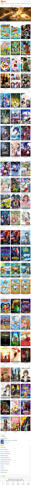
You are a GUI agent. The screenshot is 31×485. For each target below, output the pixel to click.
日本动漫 (12, 3)
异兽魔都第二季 (15, 193)
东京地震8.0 (5, 209)
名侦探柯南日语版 (25, 88)
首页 (2, 3)
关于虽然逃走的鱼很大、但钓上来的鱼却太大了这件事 (5, 193)
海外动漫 (22, 3)
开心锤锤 (5, 39)
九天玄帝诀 (5, 88)
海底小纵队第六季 (15, 294)
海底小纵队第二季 (5, 278)
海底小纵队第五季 (5, 294)
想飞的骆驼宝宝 (15, 330)
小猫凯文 (25, 245)
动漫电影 (28, 3)
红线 (25, 431)
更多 (29, 91)
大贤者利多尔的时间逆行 (15, 176)
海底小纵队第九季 (25, 261)
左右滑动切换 (3, 436)
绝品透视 (25, 124)
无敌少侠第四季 (15, 261)
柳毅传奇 (15, 108)
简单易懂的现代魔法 (25, 193)
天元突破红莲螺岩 (15, 209)
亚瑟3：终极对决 (15, 346)
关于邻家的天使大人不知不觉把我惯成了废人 (15, 88)
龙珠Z (26, 56)
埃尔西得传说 (15, 363)
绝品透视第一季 (15, 124)
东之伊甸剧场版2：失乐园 (5, 399)
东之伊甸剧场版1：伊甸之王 (15, 382)
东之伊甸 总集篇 (26, 382)
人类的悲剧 (5, 363)
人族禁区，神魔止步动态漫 (25, 72)
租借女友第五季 (25, 209)
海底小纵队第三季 (15, 278)
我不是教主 (26, 157)
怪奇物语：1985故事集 (5, 261)
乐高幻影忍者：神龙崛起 (15, 314)
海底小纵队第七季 (25, 294)
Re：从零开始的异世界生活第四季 (5, 176)
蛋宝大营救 (5, 330)
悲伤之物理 (26, 363)
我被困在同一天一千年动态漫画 (5, 157)
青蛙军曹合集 (15, 56)
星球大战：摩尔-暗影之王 (5, 245)
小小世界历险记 (5, 314)
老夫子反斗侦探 (15, 415)
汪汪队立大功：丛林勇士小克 (5, 382)
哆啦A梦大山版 (5, 72)
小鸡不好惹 (15, 39)
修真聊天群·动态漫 (5, 108)
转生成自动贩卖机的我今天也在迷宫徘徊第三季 (25, 176)
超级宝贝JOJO (5, 56)
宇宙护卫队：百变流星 (26, 399)
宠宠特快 (25, 415)
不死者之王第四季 (25, 39)
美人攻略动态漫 (15, 157)
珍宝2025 (25, 314)
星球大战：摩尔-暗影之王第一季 (15, 245)
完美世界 (5, 124)
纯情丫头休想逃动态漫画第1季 (15, 72)
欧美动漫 (17, 3)
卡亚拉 (5, 431)
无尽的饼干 (15, 431)
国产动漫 (6, 3)
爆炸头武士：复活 (15, 399)
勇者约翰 (25, 330)
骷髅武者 (5, 415)
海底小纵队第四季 (25, 278)
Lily (25, 108)
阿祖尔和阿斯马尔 (25, 346)
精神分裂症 (5, 346)
